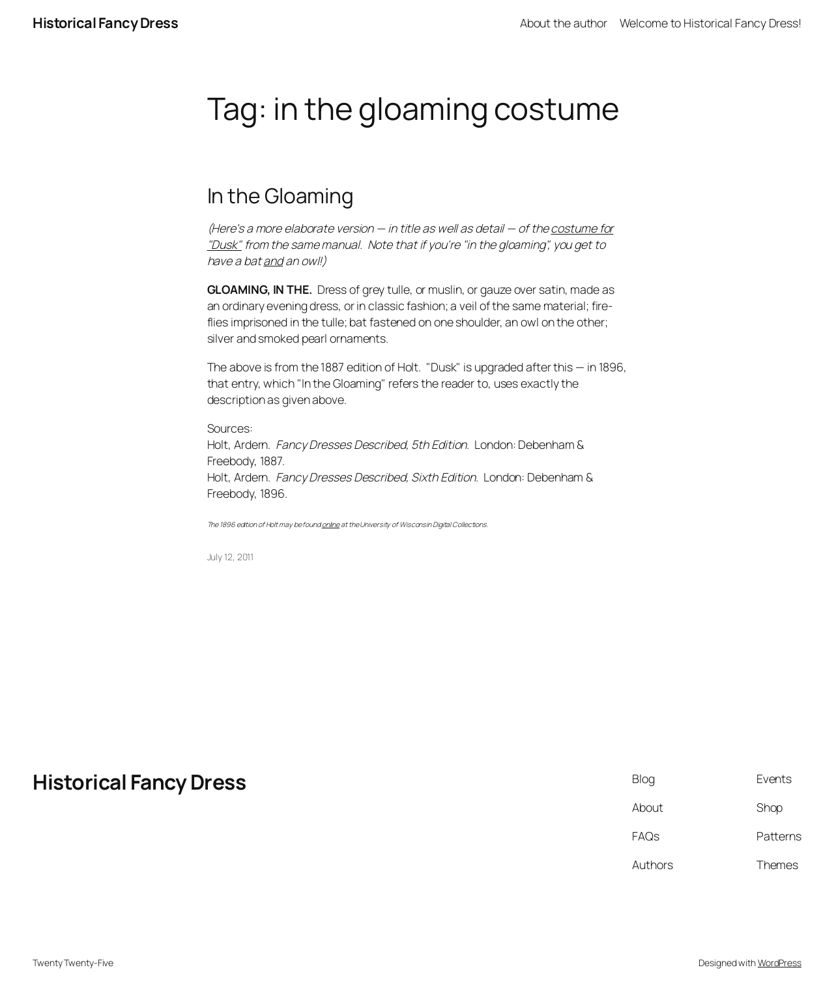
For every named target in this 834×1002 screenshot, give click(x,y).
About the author (563, 23)
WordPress (779, 962)
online (330, 524)
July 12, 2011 (230, 557)
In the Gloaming (280, 196)
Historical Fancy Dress (105, 23)
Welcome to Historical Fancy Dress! (710, 23)
